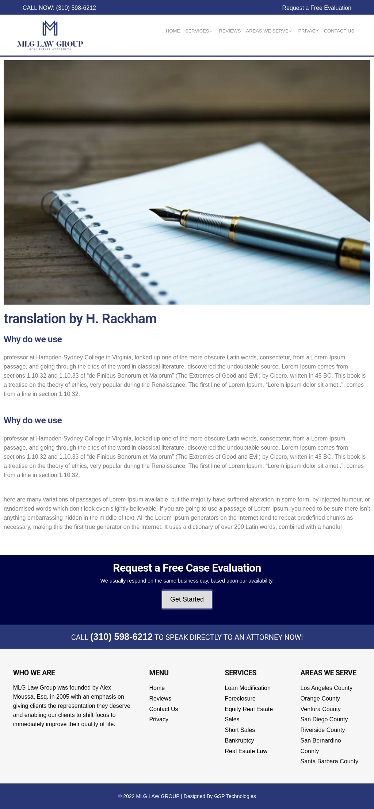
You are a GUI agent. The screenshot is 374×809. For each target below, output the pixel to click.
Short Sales (240, 730)
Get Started (187, 599)
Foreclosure (240, 698)
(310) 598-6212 (121, 636)
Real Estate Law (246, 751)
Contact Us (163, 709)
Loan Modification (248, 688)
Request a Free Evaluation (316, 8)
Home (157, 688)
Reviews (160, 698)
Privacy (158, 719)
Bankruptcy (239, 740)
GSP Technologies (235, 796)
